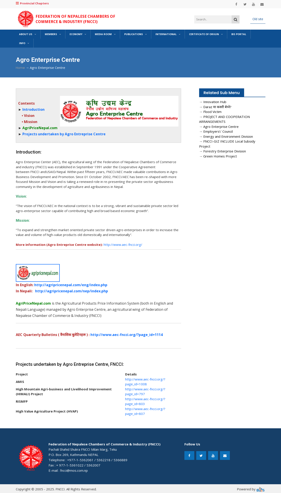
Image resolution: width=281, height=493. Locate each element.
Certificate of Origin (206, 34)
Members (53, 34)
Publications (135, 34)
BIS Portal (238, 34)
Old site (257, 19)
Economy (78, 34)
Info (24, 43)
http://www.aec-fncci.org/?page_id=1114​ (126, 334)
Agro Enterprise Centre (221, 126)
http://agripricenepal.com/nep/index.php (71, 291)
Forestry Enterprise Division (224, 151)
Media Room (105, 34)
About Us (27, 34)
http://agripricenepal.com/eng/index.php (70, 284)
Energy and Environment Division (228, 136)
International (167, 34)
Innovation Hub (214, 102)
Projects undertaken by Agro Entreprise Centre (64, 134)
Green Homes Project (220, 156)
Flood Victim (212, 111)
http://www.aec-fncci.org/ (123, 244)
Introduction (33, 109)
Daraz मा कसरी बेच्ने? (217, 107)
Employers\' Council (218, 131)
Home (20, 68)
